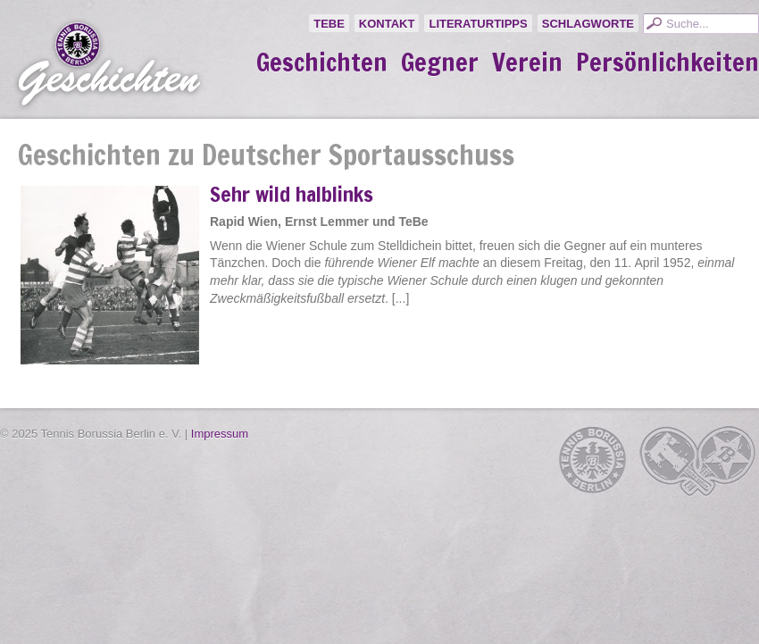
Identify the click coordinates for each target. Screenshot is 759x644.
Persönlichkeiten (667, 62)
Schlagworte (588, 23)
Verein (527, 62)
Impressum (219, 433)
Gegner (440, 62)
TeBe (329, 23)
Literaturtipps (478, 23)
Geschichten (322, 62)
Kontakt (387, 23)
